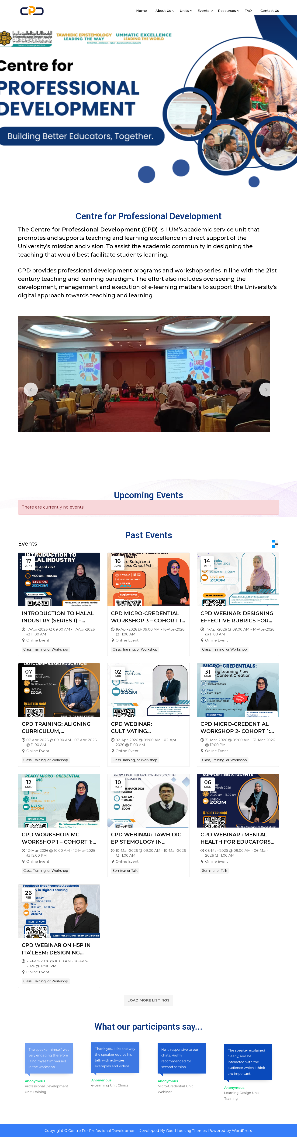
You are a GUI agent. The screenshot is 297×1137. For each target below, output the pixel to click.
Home (141, 11)
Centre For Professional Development (101, 1130)
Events (203, 11)
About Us (163, 11)
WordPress (244, 1130)
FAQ (248, 11)
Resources (227, 11)
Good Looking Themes (187, 1130)
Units (184, 11)
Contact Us (269, 11)
